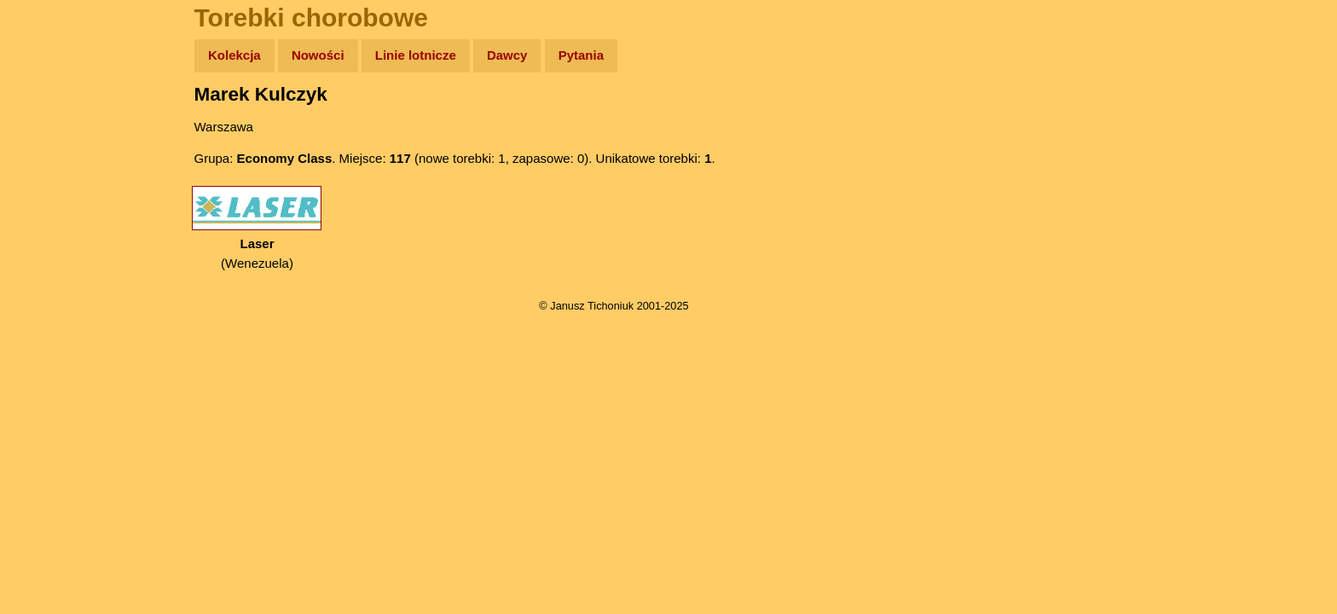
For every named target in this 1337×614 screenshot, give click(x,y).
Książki (51, 220)
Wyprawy (57, 121)
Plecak (49, 286)
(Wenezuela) (257, 228)
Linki (43, 318)
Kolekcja (234, 55)
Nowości (318, 55)
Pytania (581, 55)
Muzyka (52, 253)
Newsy (49, 187)
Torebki (51, 352)
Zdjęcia (51, 155)
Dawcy (507, 55)
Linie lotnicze (415, 55)
